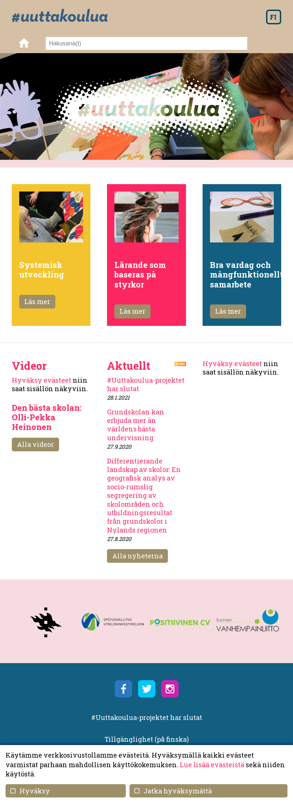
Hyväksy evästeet (41, 380)
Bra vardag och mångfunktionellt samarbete (246, 274)
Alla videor (35, 444)
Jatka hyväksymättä (172, 790)
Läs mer (37, 301)
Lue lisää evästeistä (212, 764)
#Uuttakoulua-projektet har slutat (146, 384)
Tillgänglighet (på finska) (146, 739)
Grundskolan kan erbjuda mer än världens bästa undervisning (135, 424)
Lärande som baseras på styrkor (140, 274)
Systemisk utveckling (41, 269)
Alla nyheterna (137, 555)
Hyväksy (30, 790)
